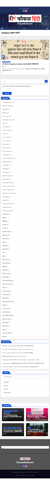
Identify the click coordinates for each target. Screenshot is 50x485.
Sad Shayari (5, 196)
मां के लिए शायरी (5, 291)
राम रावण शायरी (5, 308)
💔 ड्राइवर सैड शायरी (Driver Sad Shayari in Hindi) (14, 356)
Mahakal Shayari (6, 175)
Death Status (5, 116)
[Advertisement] (23, 3)
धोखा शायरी (4, 245)
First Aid (4, 133)
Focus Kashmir (6, 137)
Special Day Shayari (7, 203)
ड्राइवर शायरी (5, 238)
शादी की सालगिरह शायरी (7, 315)
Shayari (4, 61)
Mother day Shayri (7, 182)
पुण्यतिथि (4, 266)
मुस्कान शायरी (8, 61)
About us (6, 385)
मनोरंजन (4, 287)
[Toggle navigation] (23, 28)
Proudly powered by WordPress (18, 472)
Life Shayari (5, 172)
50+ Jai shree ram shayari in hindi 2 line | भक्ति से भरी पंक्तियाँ (17, 352)
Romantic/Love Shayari (8, 193)
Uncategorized (6, 207)
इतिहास (3, 217)
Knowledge (5, 168)
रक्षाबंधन (4, 305)
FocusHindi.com (25, 23)
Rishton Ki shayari (7, 189)
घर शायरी (4, 228)
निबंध (3, 256)
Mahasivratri (5, 179)
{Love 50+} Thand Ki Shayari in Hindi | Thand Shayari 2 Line (17, 349)
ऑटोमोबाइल (4, 221)
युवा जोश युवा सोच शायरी (7, 301)
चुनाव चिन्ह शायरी (5, 231)
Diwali (3, 123)
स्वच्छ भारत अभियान (6, 333)
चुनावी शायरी (4, 235)
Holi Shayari (5, 165)
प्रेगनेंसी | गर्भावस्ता (6, 273)
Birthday (4, 112)
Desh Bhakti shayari (7, 119)
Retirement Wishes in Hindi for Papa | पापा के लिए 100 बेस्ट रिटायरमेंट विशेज (20, 366)
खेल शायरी (4, 224)
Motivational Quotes (7, 186)
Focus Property (6, 151)
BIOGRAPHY (5, 109)
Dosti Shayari (5, 126)
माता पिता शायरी (5, 294)
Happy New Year (6, 161)
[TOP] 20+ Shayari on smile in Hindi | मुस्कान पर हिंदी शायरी (20, 64)
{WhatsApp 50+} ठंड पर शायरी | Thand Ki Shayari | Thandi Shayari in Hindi (20, 359)
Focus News (5, 144)
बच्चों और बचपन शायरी (7, 280)
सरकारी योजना (5, 322)
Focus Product (6, 147)
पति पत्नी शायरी (5, 259)
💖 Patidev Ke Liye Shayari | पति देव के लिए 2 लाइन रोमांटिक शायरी (17, 345)
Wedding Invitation (7, 210)
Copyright (6, 382)
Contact (6, 389)
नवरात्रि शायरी (5, 249)
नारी (3, 252)
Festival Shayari (6, 130)
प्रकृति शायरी (4, 270)
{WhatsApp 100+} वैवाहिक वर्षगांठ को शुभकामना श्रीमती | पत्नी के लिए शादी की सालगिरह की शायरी (23, 363)
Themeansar (35, 472)
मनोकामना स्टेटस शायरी (7, 284)
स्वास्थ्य (3, 336)
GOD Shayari (5, 154)
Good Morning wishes (8, 158)
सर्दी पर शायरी (5, 326)
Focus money (5, 140)
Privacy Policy (7, 392)
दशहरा (3, 242)
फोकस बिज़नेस (5, 277)
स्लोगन (3, 329)
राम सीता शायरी (5, 312)
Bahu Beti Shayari (7, 105)
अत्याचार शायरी (5, 214)
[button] (45, 28)
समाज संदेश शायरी (6, 319)
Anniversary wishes (7, 102)
